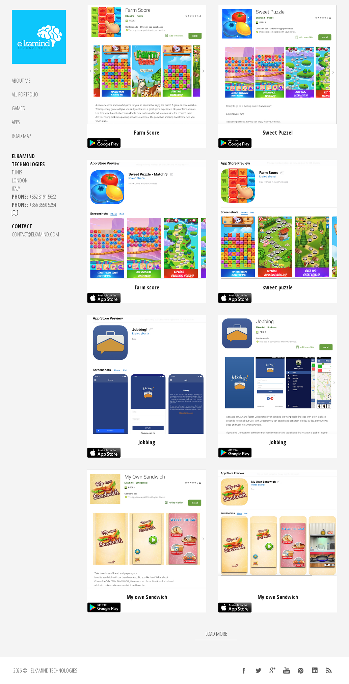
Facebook (244, 670)
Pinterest (300, 670)
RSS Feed (329, 670)
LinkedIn (315, 670)
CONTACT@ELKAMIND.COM (35, 234)
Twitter (258, 670)
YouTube (286, 670)
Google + (272, 670)
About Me (21, 80)
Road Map (21, 136)
